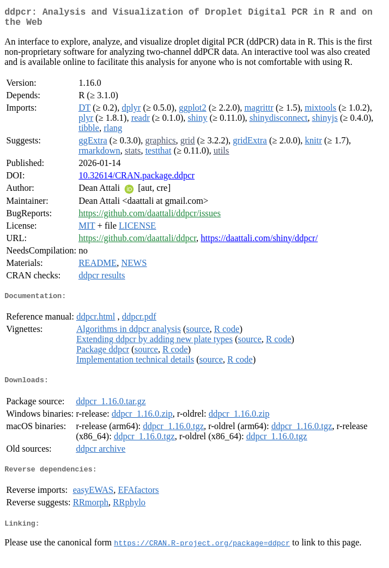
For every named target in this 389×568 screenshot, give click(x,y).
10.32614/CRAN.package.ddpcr (136, 180)
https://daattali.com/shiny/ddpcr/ (259, 242)
